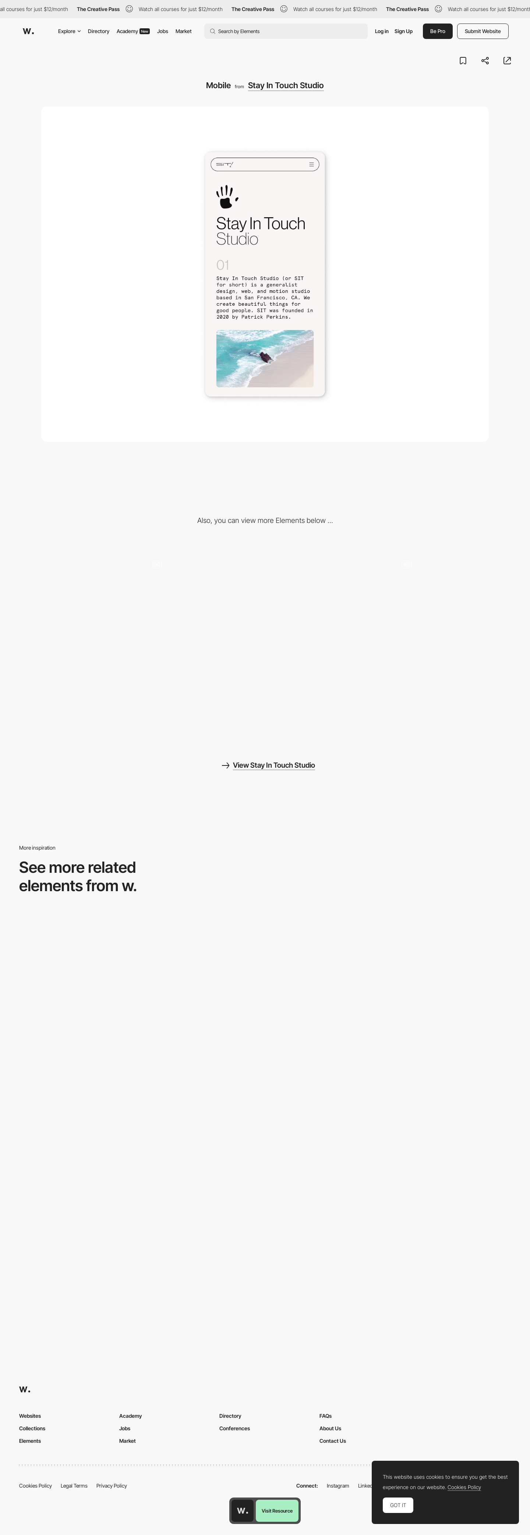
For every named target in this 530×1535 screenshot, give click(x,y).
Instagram (338, 1485)
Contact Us (332, 1441)
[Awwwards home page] (243, 1511)
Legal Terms (74, 1485)
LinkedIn (367, 1485)
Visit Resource (277, 1511)
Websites (30, 1416)
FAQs (325, 1416)
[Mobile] (431, 980)
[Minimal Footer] (327, 596)
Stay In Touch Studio (286, 85)
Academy (133, 31)
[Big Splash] (78, 691)
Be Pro (437, 31)
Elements (30, 1441)
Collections (32, 1428)
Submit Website (483, 31)
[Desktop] (78, 596)
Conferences (234, 1428)
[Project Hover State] (202, 691)
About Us (330, 1428)
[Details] (452, 596)
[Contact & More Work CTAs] (202, 596)
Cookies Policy (35, 1485)
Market (184, 31)
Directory (98, 31)
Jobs (162, 31)
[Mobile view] (265, 980)
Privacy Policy (111, 1485)
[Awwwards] (28, 31)
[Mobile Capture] (98, 980)
